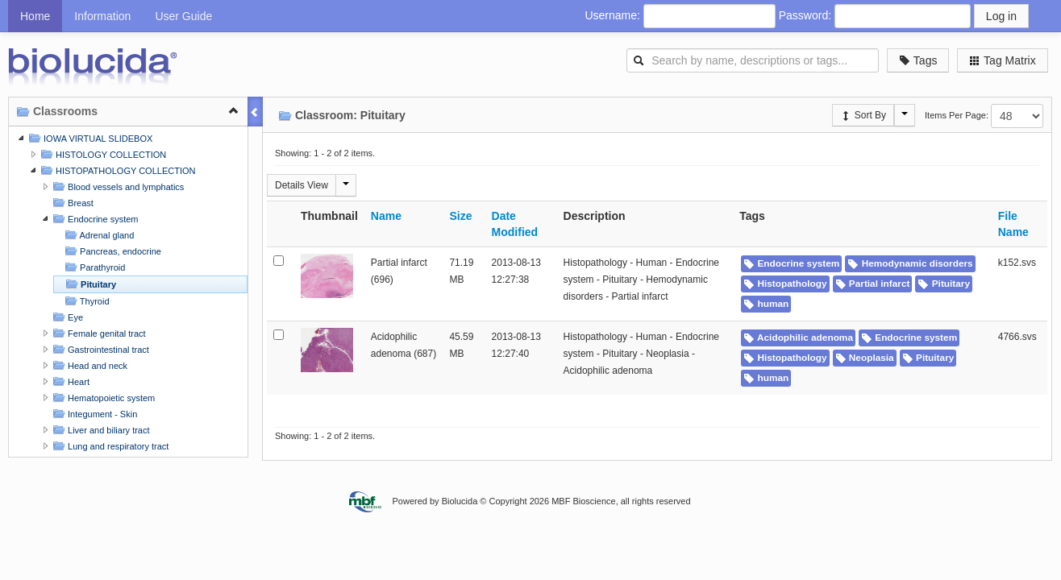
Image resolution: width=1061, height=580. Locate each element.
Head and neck (88, 365)
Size (460, 215)
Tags (918, 60)
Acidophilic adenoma (798, 337)
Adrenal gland (97, 235)
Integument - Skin (93, 414)
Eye (66, 317)
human (765, 303)
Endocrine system (93, 219)
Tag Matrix (1002, 60)
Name (386, 215)
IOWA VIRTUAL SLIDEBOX (88, 138)
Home (35, 16)
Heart (69, 381)
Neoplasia (864, 357)
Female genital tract (97, 333)
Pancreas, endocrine (111, 251)
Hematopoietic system (102, 398)
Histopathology (784, 283)
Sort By (863, 115)
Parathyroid (93, 267)
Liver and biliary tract (99, 430)
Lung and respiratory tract (109, 446)
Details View (301, 185)
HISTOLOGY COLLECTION (101, 154)
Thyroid (85, 301)
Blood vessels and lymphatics (116, 186)
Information (102, 16)
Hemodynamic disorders (909, 263)
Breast (71, 203)
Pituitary (89, 284)
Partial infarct (872, 283)
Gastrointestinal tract (99, 349)
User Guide (183, 16)
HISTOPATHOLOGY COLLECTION (116, 170)
